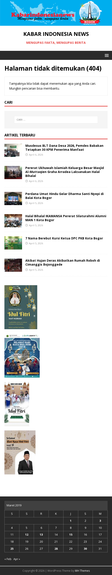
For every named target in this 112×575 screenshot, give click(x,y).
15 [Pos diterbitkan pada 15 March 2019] (70, 534)
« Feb (7, 559)
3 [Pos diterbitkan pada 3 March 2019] (100, 521)
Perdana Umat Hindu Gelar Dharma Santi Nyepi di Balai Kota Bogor (64, 196)
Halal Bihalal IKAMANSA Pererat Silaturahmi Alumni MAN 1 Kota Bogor (65, 218)
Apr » (16, 559)
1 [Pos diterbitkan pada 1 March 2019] (70, 521)
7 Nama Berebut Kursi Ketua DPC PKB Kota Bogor (64, 238)
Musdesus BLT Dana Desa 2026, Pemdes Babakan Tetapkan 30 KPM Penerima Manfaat (64, 147)
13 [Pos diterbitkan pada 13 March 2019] (41, 534)
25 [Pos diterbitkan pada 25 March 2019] (11, 549)
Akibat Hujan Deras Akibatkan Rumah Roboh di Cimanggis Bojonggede (62, 262)
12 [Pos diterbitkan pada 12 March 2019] (26, 534)
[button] (106, 55)
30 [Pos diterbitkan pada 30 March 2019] (85, 549)
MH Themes (82, 571)
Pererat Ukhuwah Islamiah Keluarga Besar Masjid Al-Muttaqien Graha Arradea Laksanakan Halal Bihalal (64, 172)
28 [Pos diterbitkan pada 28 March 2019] (56, 549)
